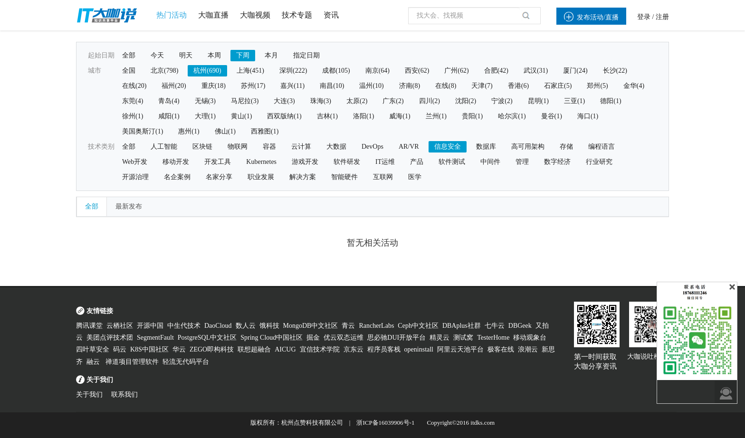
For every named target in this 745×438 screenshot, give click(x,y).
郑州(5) (597, 85)
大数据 (336, 146)
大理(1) (205, 116)
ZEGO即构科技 (212, 349)
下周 (242, 55)
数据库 (486, 146)
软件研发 (347, 161)
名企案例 (177, 177)
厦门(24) (575, 70)
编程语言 (601, 146)
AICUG (285, 349)
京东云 (353, 349)
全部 (128, 55)
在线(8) (445, 85)
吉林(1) (327, 116)
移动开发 (175, 161)
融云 (94, 361)
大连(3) (284, 101)
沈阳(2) (465, 101)
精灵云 (439, 337)
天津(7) (481, 85)
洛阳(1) (363, 116)
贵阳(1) (472, 116)
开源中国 (150, 325)
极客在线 (500, 349)
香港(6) (518, 85)
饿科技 (269, 325)
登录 (643, 16)
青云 (348, 325)
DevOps (372, 146)
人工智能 (164, 146)
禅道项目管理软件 (132, 361)
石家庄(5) (558, 85)
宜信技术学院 (320, 349)
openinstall (418, 349)
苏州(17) (253, 85)
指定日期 (306, 55)
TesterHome (493, 337)
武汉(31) (536, 70)
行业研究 (599, 161)
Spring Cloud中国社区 (271, 337)
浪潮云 (528, 349)
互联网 (383, 177)
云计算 (301, 146)
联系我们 (124, 394)
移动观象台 (529, 337)
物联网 (238, 146)
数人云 (246, 325)
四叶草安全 (92, 349)
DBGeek (520, 325)
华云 (179, 349)
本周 (214, 55)
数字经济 (557, 161)
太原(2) (356, 101)
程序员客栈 (384, 349)
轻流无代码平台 (185, 361)
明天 (185, 55)
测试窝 (463, 337)
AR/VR (409, 146)
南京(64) (377, 70)
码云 (119, 349)
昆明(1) (538, 101)
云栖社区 (119, 325)
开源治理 (135, 177)
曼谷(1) (551, 116)
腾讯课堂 (89, 325)
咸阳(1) (168, 116)
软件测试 (452, 161)
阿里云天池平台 (460, 349)
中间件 (490, 161)
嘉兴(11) (292, 85)
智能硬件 (344, 177)
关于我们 (89, 394)
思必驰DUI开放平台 (396, 337)
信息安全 (447, 146)
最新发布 (128, 206)
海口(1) (587, 116)
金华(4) (633, 85)
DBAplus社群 (461, 325)
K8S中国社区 (149, 349)
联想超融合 (254, 349)
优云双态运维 (343, 337)
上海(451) (250, 70)
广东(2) (392, 101)
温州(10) (371, 85)
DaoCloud (218, 325)
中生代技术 (184, 325)
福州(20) (174, 85)
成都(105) (336, 70)
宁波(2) (501, 101)
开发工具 (217, 161)
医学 (414, 177)
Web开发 (134, 161)
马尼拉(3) (244, 101)
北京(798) (164, 70)
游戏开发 (305, 161)
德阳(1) (610, 101)
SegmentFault (155, 337)
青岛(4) (168, 101)
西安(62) (417, 70)
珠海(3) (320, 101)
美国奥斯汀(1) (142, 131)
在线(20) (134, 85)
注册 (662, 16)
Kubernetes (261, 161)
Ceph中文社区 (418, 325)
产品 (416, 161)
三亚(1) (574, 101)
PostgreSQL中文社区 (207, 337)
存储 (566, 146)
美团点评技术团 (109, 337)
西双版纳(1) (284, 116)
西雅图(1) (264, 131)
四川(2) (429, 101)
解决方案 (302, 177)
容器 (269, 146)
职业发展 (261, 177)
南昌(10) (332, 85)
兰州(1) (436, 116)
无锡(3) (205, 101)
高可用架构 (527, 146)
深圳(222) (293, 70)
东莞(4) (132, 101)
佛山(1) (225, 131)
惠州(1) (188, 131)
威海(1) (399, 116)
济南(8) (409, 85)
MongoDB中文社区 (310, 325)
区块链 (202, 146)
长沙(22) (615, 70)
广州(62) (456, 70)
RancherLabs (376, 325)
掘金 (313, 337)
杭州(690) (207, 70)
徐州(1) (132, 116)
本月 (271, 55)
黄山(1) (241, 116)
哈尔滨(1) (511, 116)
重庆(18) (213, 85)
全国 (128, 70)
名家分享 (219, 177)
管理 (522, 161)
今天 (157, 55)
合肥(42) (496, 70)
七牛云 (495, 325)
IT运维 (385, 161)
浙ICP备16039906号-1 (385, 422)
